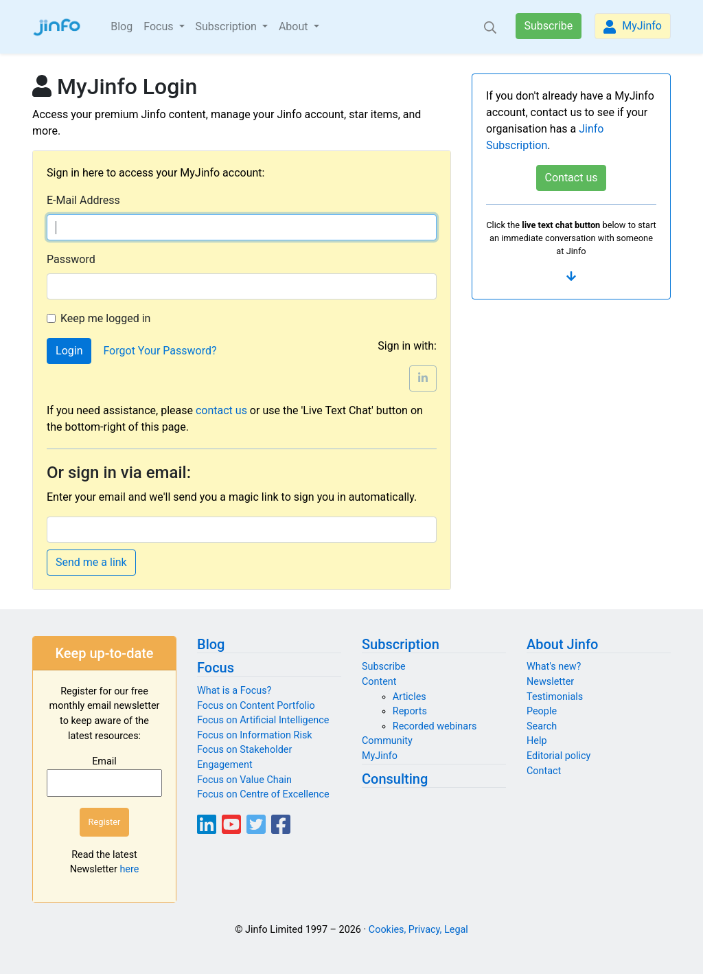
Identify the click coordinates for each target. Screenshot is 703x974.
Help (536, 741)
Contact (544, 771)
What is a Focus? (234, 690)
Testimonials (555, 697)
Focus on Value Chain (244, 780)
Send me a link (91, 562)
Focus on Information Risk (254, 735)
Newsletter (550, 682)
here (129, 869)
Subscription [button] (228, 26)
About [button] (295, 26)
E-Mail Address (83, 200)
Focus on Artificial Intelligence (263, 720)
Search (542, 726)
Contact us (571, 177)
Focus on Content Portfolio (256, 706)
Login (69, 350)
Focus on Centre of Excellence (263, 794)
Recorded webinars (435, 726)
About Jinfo (562, 644)
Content (379, 682)
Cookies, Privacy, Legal (418, 930)
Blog (121, 26)
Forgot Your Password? (159, 350)
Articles (409, 697)
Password (71, 259)
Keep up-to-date (104, 653)
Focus (215, 667)
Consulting (395, 779)
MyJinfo (632, 26)
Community (387, 741)
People (542, 711)
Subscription (400, 644)
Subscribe (549, 25)
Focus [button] (159, 26)
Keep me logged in (105, 318)
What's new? (554, 666)
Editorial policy (558, 756)
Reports (410, 711)
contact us (221, 410)
